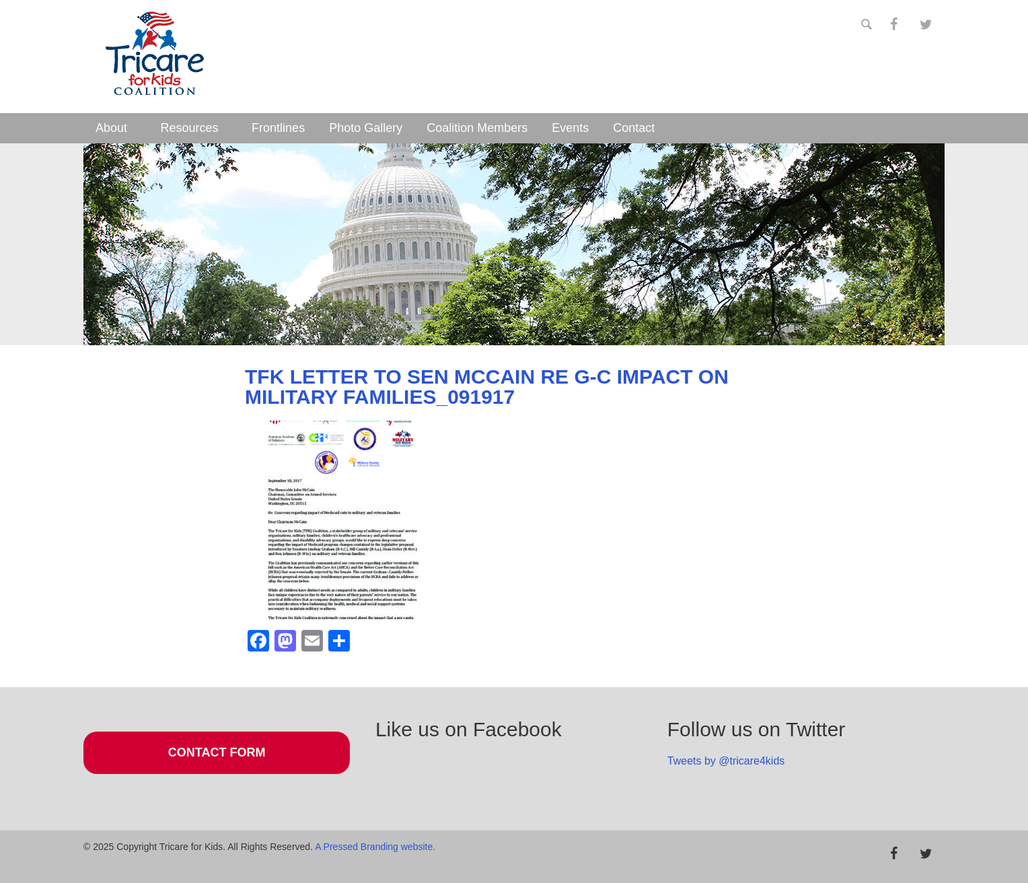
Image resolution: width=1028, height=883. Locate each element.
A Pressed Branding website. (375, 846)
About (111, 128)
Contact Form (217, 752)
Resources (190, 128)
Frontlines (278, 128)
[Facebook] (893, 25)
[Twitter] (925, 25)
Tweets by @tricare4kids (726, 761)
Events (570, 128)
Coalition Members (477, 128)
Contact (634, 128)
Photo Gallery (365, 128)
